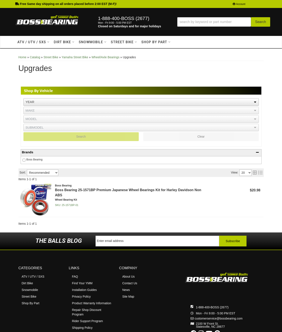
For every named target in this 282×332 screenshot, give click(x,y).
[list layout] (260, 172)
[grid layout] (255, 172)
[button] (223, 22)
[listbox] (141, 102)
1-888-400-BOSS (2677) (212, 307)
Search (81, 136)
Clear (201, 136)
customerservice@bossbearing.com (219, 318)
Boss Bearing (34, 159)
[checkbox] (24, 160)
